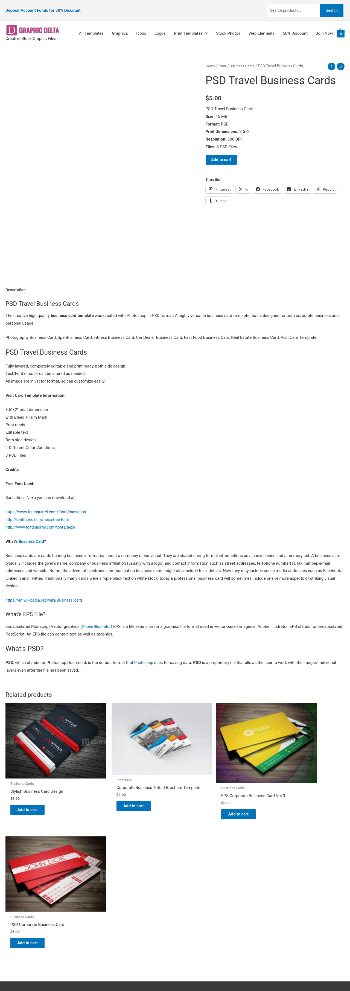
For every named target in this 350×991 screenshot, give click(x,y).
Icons (141, 26)
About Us (188, 869)
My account (191, 885)
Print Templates (188, 26)
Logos (160, 26)
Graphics (120, 26)
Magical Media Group (274, 976)
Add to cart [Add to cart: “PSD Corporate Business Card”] (290, 789)
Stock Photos (228, 26)
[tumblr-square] (17, 867)
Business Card (32, 535)
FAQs (185, 877)
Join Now (324, 26)
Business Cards (243, 59)
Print (223, 59)
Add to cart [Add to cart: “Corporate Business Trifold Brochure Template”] (117, 790)
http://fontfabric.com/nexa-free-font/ (38, 513)
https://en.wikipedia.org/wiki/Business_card (45, 593)
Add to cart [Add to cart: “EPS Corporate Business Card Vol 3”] (204, 792)
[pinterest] (19, 856)
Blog (184, 862)
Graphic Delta (192, 854)
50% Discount (295, 26)
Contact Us (190, 892)
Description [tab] (16, 283)
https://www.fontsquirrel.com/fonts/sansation (47, 505)
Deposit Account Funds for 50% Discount (42, 6)
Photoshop (144, 656)
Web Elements (262, 26)
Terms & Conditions (198, 907)
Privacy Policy (193, 900)
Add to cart (221, 153)
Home (211, 59)
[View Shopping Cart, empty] (341, 26)
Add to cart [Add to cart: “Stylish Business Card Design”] (31, 789)
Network (221, 976)
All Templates (91, 26)
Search (330, 6)
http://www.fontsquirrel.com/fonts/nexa (41, 520)
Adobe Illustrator (97, 620)
